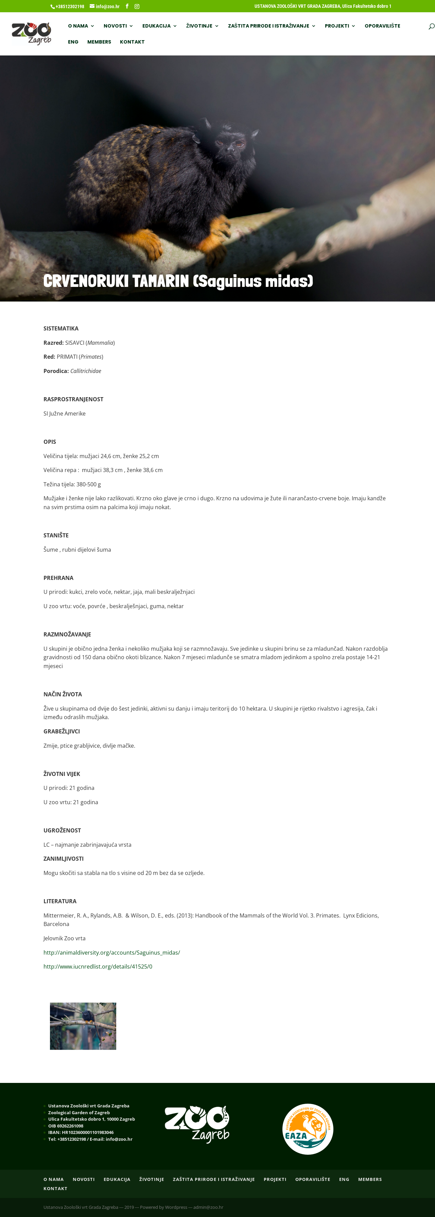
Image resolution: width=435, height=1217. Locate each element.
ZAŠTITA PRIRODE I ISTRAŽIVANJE (269, 26)
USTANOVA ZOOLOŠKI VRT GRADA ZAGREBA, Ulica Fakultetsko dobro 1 (323, 6)
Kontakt (132, 42)
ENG (73, 42)
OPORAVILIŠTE (382, 26)
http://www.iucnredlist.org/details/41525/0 (98, 966)
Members (99, 42)
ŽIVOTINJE (199, 26)
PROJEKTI (337, 26)
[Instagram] (137, 6)
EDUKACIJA (156, 26)
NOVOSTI (115, 26)
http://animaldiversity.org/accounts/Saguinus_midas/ (112, 952)
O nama (78, 26)
